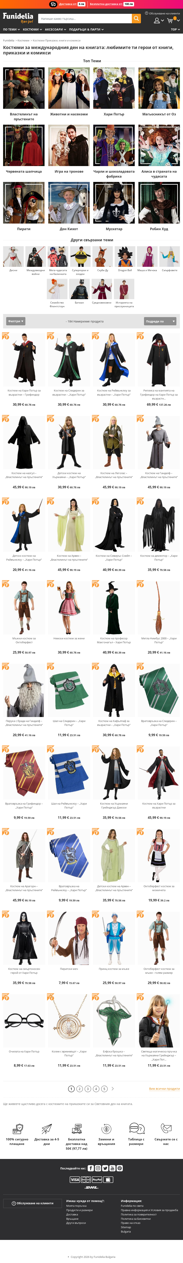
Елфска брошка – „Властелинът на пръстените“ (114, 1053)
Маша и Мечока (147, 270)
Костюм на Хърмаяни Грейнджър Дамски (114, 806)
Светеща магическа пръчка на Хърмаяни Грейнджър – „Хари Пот (159, 1055)
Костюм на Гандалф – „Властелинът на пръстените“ (159, 475)
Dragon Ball (125, 270)
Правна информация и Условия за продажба (149, 1210)
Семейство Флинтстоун (57, 304)
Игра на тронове (69, 171)
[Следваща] (112, 1088)
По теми (10, 29)
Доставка (72, 1214)
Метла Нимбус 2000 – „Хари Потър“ (159, 640)
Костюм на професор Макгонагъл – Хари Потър (114, 640)
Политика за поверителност (139, 1214)
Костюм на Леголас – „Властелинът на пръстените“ (114, 475)
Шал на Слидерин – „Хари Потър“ (69, 723)
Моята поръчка (76, 1206)
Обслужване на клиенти (32, 1203)
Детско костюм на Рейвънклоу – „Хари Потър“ (24, 558)
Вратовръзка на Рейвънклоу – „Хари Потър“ (69, 888)
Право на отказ (130, 1223)
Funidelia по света (132, 1206)
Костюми (31, 29)
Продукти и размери (79, 1210)
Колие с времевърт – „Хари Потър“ (69, 1053)
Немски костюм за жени (69, 638)
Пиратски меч (69, 969)
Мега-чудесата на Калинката (58, 272)
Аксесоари (54, 29)
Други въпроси (76, 1223)
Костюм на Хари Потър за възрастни (158, 806)
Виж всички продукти (164, 1089)
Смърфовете (169, 270)
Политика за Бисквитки (136, 1219)
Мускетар (114, 229)
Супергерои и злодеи (80, 272)
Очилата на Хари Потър (24, 1051)
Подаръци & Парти (84, 29)
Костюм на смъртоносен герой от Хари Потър (24, 971)
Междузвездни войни (36, 272)
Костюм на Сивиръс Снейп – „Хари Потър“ (114, 558)
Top (174, 29)
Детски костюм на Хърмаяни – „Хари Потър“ (69, 475)
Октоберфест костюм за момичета (159, 888)
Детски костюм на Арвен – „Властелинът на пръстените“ (114, 888)
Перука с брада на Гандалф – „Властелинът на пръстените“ (24, 723)
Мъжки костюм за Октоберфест (24, 640)
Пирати (24, 229)
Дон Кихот (69, 229)
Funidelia (8, 40)
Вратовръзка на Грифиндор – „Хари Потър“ (24, 806)
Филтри (14, 321)
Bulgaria (126, 1231)
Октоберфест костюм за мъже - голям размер (159, 971)
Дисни (13, 270)
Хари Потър (114, 114)
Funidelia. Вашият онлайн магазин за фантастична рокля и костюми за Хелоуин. (18, 18)
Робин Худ (159, 229)
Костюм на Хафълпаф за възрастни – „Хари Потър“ (114, 723)
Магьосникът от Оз (159, 114)
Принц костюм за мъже (114, 969)
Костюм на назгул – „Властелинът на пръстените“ (24, 475)
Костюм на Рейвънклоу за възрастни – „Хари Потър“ (114, 392)
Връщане (72, 1219)
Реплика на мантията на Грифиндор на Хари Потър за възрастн (159, 394)
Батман (79, 302)
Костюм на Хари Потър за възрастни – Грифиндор (24, 392)
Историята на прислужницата (124, 304)
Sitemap (126, 1227)
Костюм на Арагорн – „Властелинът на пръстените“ (24, 888)
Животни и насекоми (69, 114)
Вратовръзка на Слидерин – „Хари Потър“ (159, 723)
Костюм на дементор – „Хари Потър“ (158, 558)
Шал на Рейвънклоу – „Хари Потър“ (69, 806)
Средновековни (101, 302)
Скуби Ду (102, 270)
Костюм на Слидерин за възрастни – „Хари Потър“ (69, 392)
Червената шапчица (24, 171)
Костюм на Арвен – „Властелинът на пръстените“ (69, 558)
